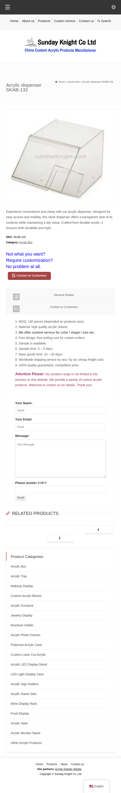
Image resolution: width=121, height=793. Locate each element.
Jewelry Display (21, 615)
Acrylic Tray (19, 576)
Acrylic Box (25, 242)
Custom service (64, 21)
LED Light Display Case (27, 674)
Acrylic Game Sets (23, 694)
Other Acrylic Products (26, 743)
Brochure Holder (22, 625)
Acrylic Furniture (22, 605)
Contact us (86, 21)
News (64, 764)
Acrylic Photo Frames (25, 635)
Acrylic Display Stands (68, 769)
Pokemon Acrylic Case (26, 645)
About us (28, 21)
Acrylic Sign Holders (25, 684)
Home (14, 21)
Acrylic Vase (19, 723)
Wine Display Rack (24, 703)
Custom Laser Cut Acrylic (28, 654)
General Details (43, 296)
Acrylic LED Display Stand (29, 664)
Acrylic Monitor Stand (25, 733)
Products (44, 21)
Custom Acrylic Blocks (26, 596)
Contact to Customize (32, 275)
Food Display (20, 713)
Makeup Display (22, 586)
